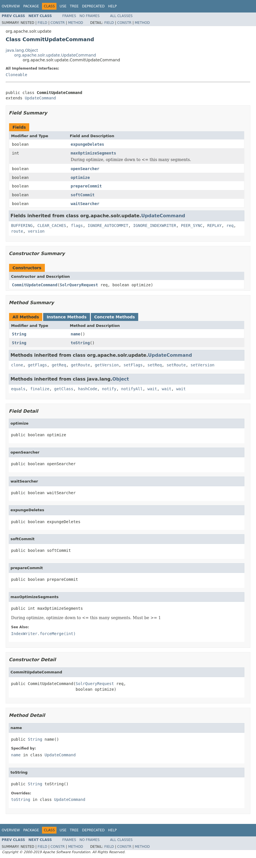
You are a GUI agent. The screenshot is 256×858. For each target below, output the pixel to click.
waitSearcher (85, 203)
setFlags (132, 365)
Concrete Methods (114, 317)
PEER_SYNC (191, 225)
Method (75, 23)
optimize (80, 177)
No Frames (89, 16)
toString (80, 343)
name (75, 334)
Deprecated (93, 6)
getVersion (107, 365)
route (17, 231)
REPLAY (214, 225)
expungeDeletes (87, 144)
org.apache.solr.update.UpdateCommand (55, 55)
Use (63, 6)
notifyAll (132, 389)
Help (112, 6)
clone (17, 365)
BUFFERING (22, 225)
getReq (59, 365)
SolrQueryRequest (79, 285)
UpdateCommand (40, 98)
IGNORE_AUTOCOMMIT (108, 225)
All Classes (121, 16)
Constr (58, 23)
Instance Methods (66, 317)
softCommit (83, 195)
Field (42, 23)
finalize (39, 389)
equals (18, 389)
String (19, 334)
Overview (11, 6)
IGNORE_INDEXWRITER (154, 225)
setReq (155, 365)
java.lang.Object (22, 50)
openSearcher (85, 168)
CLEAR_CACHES (51, 225)
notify (109, 389)
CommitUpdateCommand (34, 285)
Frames (69, 16)
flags (77, 225)
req (230, 225)
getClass (63, 389)
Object (120, 379)
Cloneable (16, 74)
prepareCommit (86, 186)
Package (31, 6)
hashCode (87, 389)
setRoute (176, 365)
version (36, 231)
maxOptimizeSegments (93, 153)
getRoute (80, 365)
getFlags (37, 365)
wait (152, 389)
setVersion (202, 365)
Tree (74, 6)
